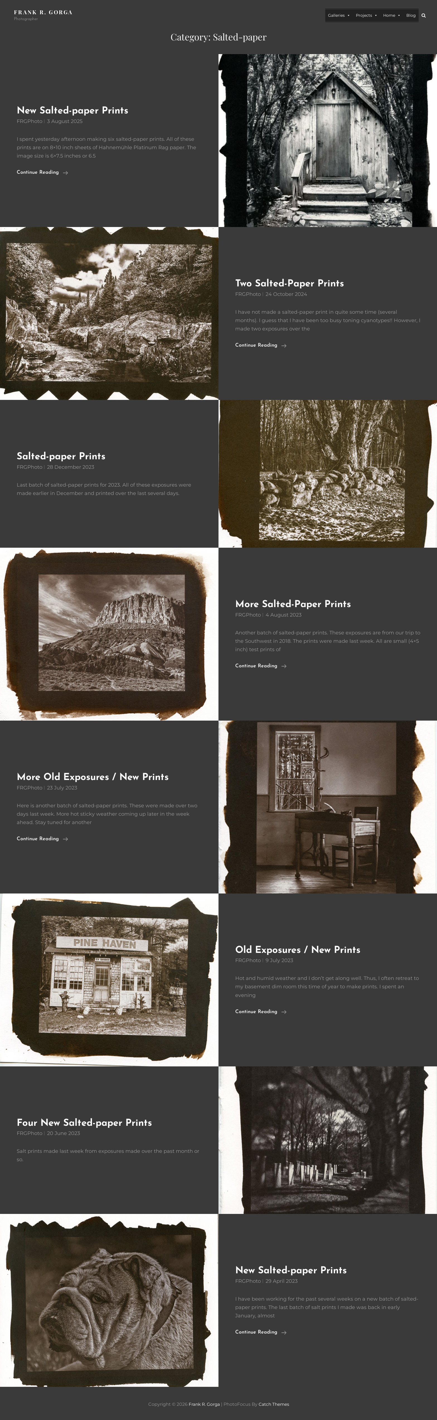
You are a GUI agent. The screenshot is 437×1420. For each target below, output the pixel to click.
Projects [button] (367, 15)
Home (392, 15)
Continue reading (42, 172)
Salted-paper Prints (65, 456)
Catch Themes (274, 1404)
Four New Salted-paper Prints (90, 1123)
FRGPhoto (29, 121)
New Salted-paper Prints (77, 111)
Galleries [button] (339, 15)
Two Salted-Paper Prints (294, 284)
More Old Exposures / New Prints (99, 777)
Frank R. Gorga (44, 12)
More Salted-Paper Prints (297, 604)
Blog (411, 15)
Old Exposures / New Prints (303, 950)
